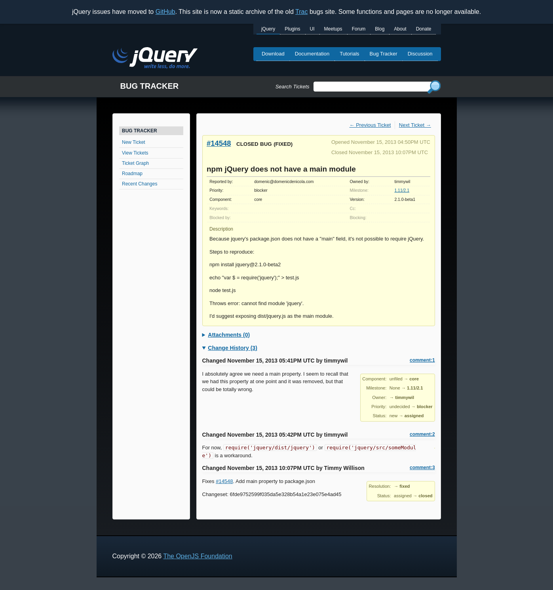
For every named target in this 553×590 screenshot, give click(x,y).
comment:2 (422, 434)
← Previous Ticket (370, 125)
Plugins (292, 29)
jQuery (268, 29)
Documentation (312, 54)
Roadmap (132, 173)
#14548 (219, 143)
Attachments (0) (229, 335)
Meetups (333, 29)
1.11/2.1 (401, 190)
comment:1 (422, 360)
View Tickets (135, 153)
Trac (301, 11)
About (400, 29)
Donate (423, 29)
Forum (359, 29)
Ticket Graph (135, 163)
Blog (379, 29)
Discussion (420, 54)
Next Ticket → (415, 125)
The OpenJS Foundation (197, 556)
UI (312, 29)
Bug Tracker (383, 54)
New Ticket (133, 142)
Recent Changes (139, 184)
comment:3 (422, 467)
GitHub (165, 11)
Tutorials (349, 54)
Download (273, 54)
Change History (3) (232, 348)
